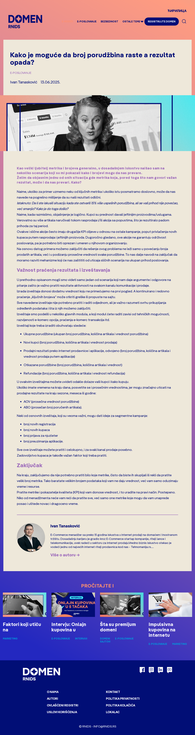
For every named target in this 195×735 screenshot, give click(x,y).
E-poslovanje (86, 21)
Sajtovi (105, 641)
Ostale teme (131, 21)
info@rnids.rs (104, 726)
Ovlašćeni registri (62, 705)
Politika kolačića (120, 705)
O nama (53, 692)
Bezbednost (109, 21)
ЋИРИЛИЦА (177, 11)
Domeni (105, 638)
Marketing (10, 638)
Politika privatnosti (123, 699)
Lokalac (113, 712)
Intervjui (81, 638)
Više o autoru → (64, 554)
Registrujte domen (161, 21)
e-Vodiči (67, 21)
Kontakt (113, 692)
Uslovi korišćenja (62, 712)
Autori (52, 699)
